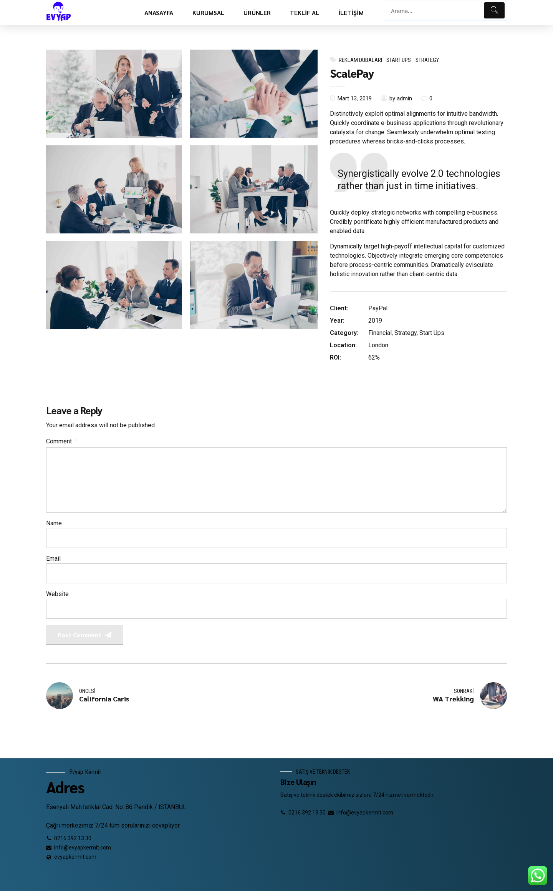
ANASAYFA (158, 12)
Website (57, 594)
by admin (400, 98)
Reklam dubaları (360, 60)
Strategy (427, 60)
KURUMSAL (208, 12)
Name (54, 523)
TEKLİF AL (304, 12)
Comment (62, 441)
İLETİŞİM (351, 12)
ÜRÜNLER (257, 12)
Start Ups (398, 60)
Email (53, 558)
